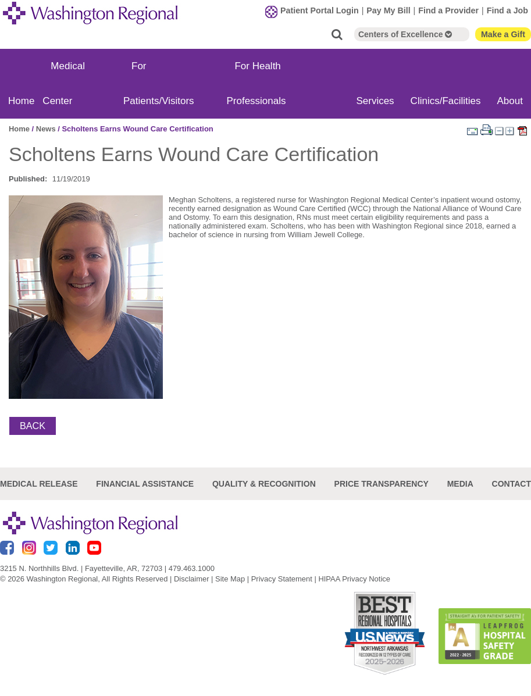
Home (21, 100)
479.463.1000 (192, 568)
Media (460, 483)
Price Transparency (381, 483)
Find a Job (507, 10)
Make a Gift (503, 34)
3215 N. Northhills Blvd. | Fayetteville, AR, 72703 (81, 568)
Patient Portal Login (319, 10)
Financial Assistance (145, 483)
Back (32, 425)
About (510, 100)
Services (375, 100)
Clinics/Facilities (446, 100)
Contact (511, 483)
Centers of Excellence (405, 34)
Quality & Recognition (264, 483)
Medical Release (39, 483)
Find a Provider (448, 10)
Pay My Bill (388, 10)
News (46, 128)
